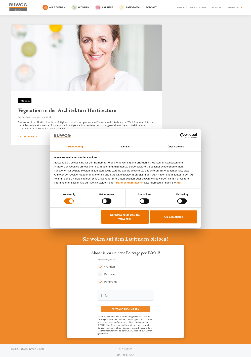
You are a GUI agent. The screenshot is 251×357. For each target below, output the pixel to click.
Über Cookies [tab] (176, 146)
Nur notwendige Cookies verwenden (125, 216)
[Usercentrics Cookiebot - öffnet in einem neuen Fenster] (182, 135)
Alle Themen (54, 7)
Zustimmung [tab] (75, 146)
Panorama (129, 7)
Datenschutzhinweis (129, 182)
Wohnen (80, 7)
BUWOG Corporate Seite (191, 7)
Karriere (104, 7)
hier (179, 182)
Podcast (151, 7)
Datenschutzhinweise (111, 330)
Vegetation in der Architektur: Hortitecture (86, 85)
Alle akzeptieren (173, 216)
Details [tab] (125, 146)
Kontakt (217, 7)
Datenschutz (125, 354)
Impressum (125, 348)
